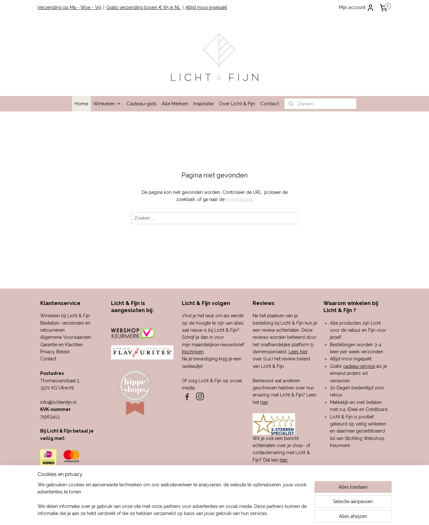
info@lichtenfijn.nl (58, 402)
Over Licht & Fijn (237, 104)
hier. (284, 460)
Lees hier (298, 351)
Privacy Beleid (55, 351)
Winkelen (107, 104)
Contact (269, 104)
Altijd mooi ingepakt (206, 7)
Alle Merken (175, 104)
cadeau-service (359, 366)
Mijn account (356, 8)
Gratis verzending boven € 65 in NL (143, 7)
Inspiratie (203, 104)
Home (81, 104)
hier (264, 402)
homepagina (239, 199)
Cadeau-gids (141, 104)
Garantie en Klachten (61, 344)
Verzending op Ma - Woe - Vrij (69, 7)
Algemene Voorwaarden (65, 337)
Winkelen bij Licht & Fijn (65, 315)
